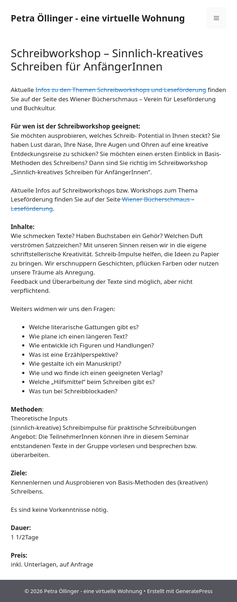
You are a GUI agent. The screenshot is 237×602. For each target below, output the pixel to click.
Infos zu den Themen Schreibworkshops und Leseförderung (120, 90)
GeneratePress (194, 590)
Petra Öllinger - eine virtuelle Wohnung (98, 18)
